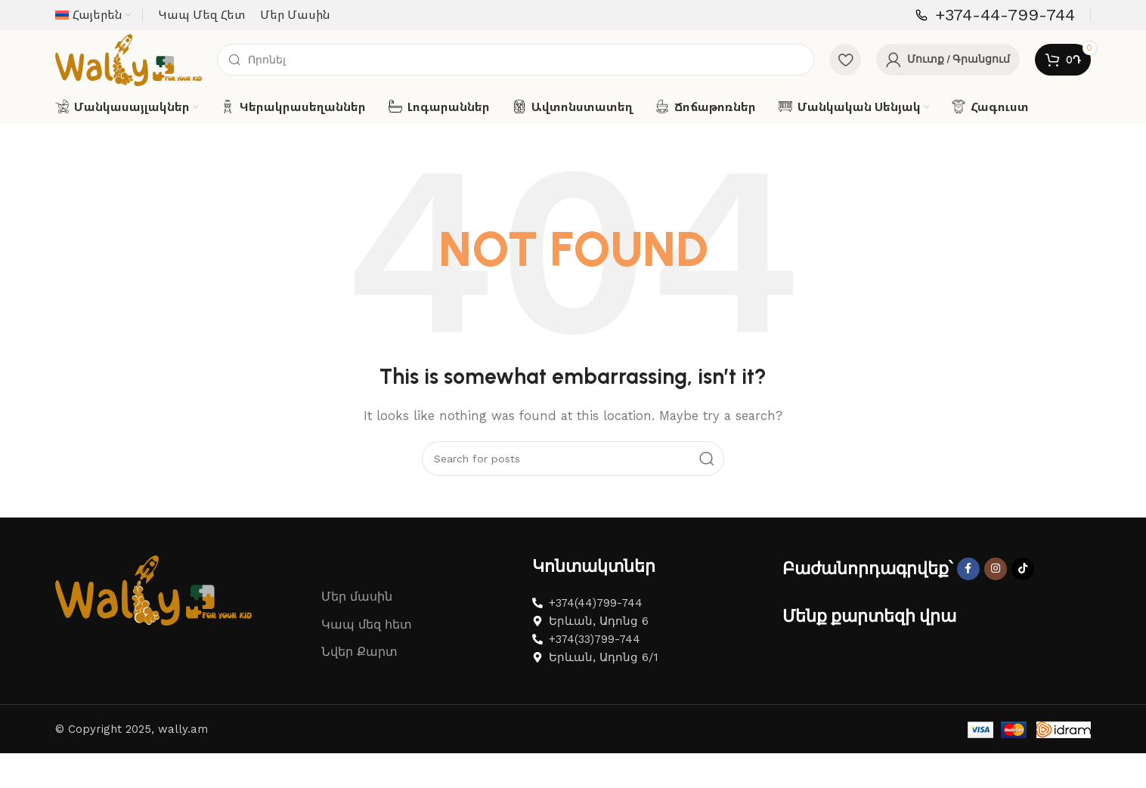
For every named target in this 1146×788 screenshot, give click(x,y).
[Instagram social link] (995, 615)
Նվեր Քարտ (359, 698)
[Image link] (153, 635)
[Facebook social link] (968, 615)
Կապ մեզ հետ (366, 670)
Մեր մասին (356, 642)
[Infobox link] (995, 15)
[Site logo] (149, 82)
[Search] (536, 83)
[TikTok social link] (1022, 615)
